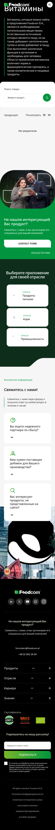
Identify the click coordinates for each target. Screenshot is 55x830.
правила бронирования (27, 811)
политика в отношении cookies (28, 799)
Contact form (27, 243)
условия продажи (27, 817)
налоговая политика (27, 805)
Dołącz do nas (40, 252)
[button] (27, 428)
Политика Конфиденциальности (27, 794)
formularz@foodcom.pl (28, 648)
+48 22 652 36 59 (27, 654)
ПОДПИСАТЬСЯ (27, 754)
